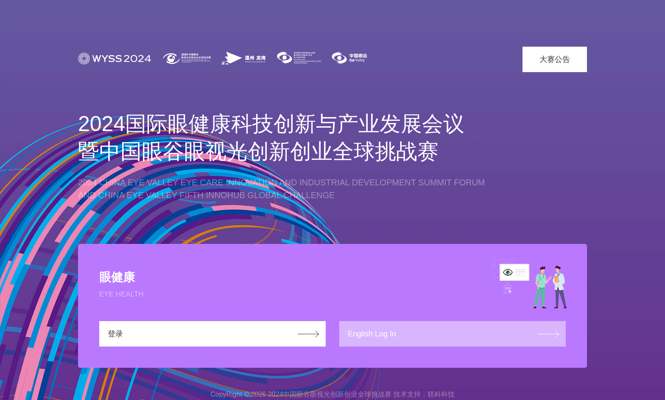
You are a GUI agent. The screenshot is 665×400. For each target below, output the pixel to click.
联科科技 (441, 394)
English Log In (372, 334)
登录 (115, 334)
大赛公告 (554, 59)
